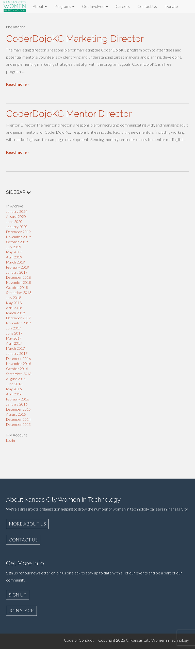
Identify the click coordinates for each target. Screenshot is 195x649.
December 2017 (18, 318)
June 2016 (14, 384)
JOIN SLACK (21, 610)
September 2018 (18, 292)
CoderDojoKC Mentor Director (69, 113)
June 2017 (14, 333)
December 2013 (18, 424)
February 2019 (17, 267)
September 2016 (18, 374)
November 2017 (18, 323)
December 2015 (18, 409)
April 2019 (14, 257)
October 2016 (17, 368)
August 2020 (16, 216)
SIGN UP (17, 595)
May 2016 (14, 389)
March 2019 (15, 262)
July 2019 (13, 247)
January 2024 (16, 211)
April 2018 (14, 308)
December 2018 (18, 277)
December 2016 (18, 358)
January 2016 (16, 404)
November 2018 (18, 282)
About (40, 6)
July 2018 (13, 297)
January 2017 (16, 353)
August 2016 (16, 379)
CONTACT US (23, 539)
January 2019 (16, 272)
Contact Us (147, 6)
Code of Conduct (79, 640)
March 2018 (15, 313)
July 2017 (13, 328)
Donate (171, 6)
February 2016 (17, 399)
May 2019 (14, 252)
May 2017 (14, 338)
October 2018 (17, 287)
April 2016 (14, 394)
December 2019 (18, 232)
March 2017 (15, 348)
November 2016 (18, 363)
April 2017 (14, 343)
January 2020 (16, 226)
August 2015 (16, 414)
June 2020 (14, 221)
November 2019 (18, 237)
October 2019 (17, 242)
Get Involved (95, 6)
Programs (64, 6)
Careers (123, 6)
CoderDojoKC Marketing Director (75, 38)
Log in (10, 440)
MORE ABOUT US (27, 524)
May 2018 (14, 303)
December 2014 (18, 419)
